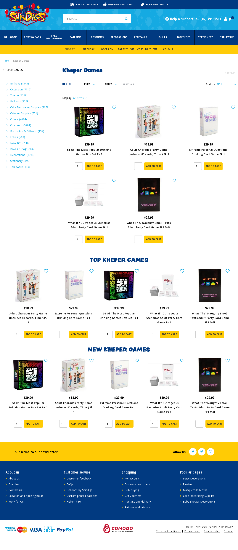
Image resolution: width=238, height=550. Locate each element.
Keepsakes (140, 37)
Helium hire (74, 501)
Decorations (119, 37)
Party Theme (126, 49)
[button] (114, 107)
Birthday (88, 49)
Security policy (212, 531)
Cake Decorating (54, 37)
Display (66, 98)
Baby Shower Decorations (199, 501)
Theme (18, 95)
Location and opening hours (26, 496)
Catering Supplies (24, 113)
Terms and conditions (168, 531)
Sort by (210, 84)
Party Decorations (194, 478)
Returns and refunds (137, 507)
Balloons (10, 37)
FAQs (70, 484)
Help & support (179, 19)
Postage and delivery (138, 501)
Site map (228, 531)
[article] (28, 305)
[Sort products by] (226, 84)
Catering (76, 37)
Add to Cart (94, 166)
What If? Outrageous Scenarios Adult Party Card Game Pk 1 (164, 318)
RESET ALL (128, 84)
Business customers (137, 484)
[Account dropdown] (225, 19)
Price (111, 84)
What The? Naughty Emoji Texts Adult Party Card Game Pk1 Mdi (210, 318)
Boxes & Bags (32, 37)
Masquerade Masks (195, 490)
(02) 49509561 (208, 19)
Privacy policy (192, 531)
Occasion (107, 49)
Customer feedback (79, 478)
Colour (168, 49)
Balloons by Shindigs (79, 490)
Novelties (183, 37)
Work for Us (16, 501)
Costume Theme (147, 49)
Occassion (20, 89)
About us (14, 478)
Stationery (205, 37)
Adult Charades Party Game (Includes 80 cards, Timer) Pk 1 (28, 318)
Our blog (14, 484)
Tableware (227, 37)
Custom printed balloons (82, 496)
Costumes (97, 37)
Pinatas (187, 484)
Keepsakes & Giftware (27, 131)
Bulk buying (132, 490)
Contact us (15, 490)
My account (132, 478)
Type (89, 84)
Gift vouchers (133, 496)
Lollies (162, 37)
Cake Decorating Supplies (29, 107)
